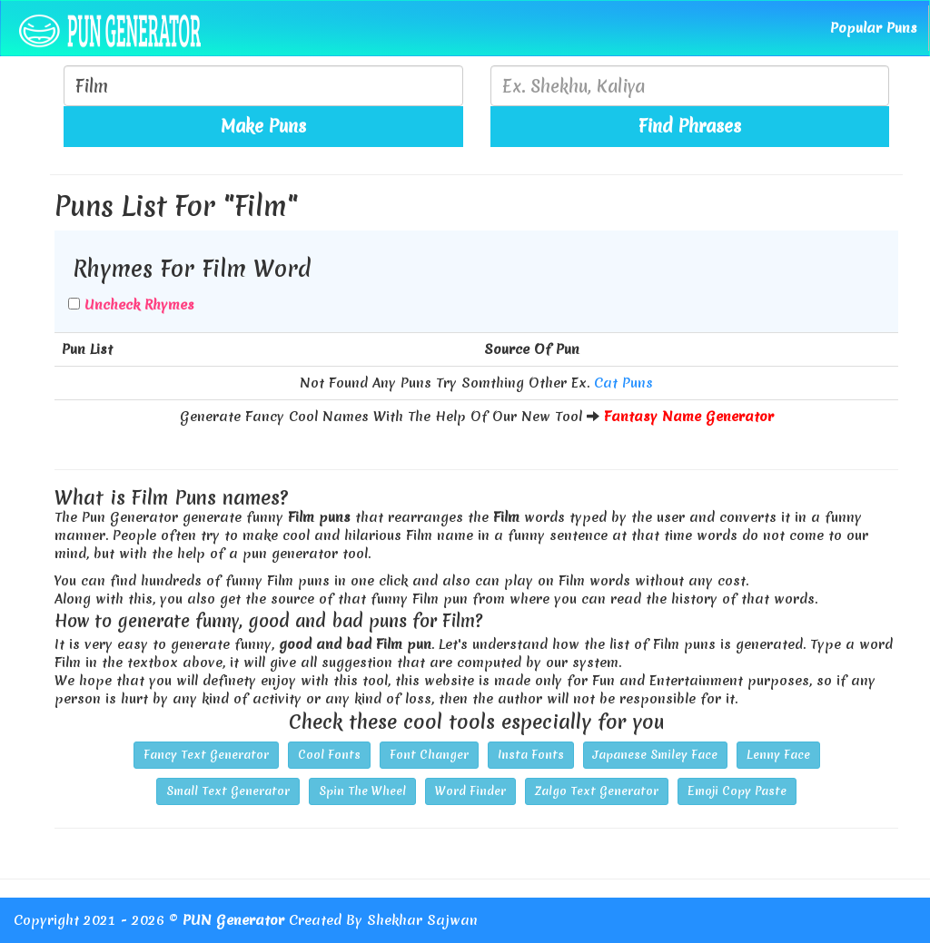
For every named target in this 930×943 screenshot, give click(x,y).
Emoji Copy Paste (737, 791)
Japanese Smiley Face (655, 754)
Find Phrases (689, 126)
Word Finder (470, 791)
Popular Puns (873, 28)
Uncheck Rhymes (139, 305)
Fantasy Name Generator (689, 417)
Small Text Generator (228, 791)
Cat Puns (623, 383)
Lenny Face (778, 754)
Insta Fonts (531, 754)
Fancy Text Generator (206, 754)
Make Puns (263, 126)
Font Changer (429, 754)
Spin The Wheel (362, 791)
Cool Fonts (329, 754)
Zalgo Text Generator (596, 791)
